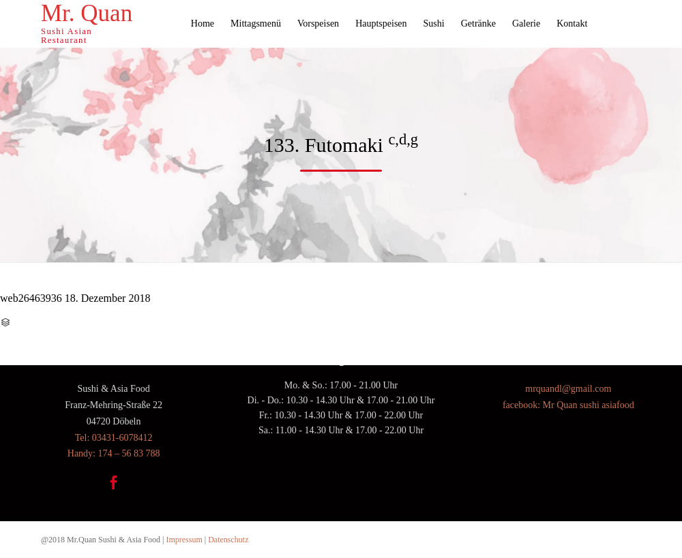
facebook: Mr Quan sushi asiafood (568, 405)
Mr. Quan (86, 13)
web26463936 (31, 298)
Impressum (184, 539)
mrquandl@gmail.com (568, 389)
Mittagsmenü (256, 23)
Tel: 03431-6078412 (114, 438)
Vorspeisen (318, 23)
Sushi (434, 23)
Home (202, 23)
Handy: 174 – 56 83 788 (114, 453)
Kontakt (572, 23)
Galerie (526, 23)
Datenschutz (228, 539)
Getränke (478, 23)
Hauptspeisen (380, 23)
